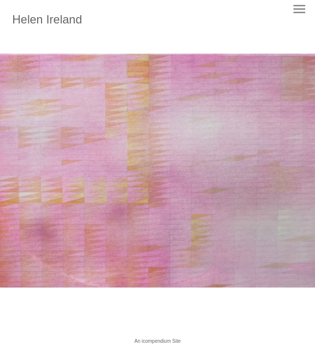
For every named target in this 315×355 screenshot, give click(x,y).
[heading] (47, 21)
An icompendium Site (158, 341)
